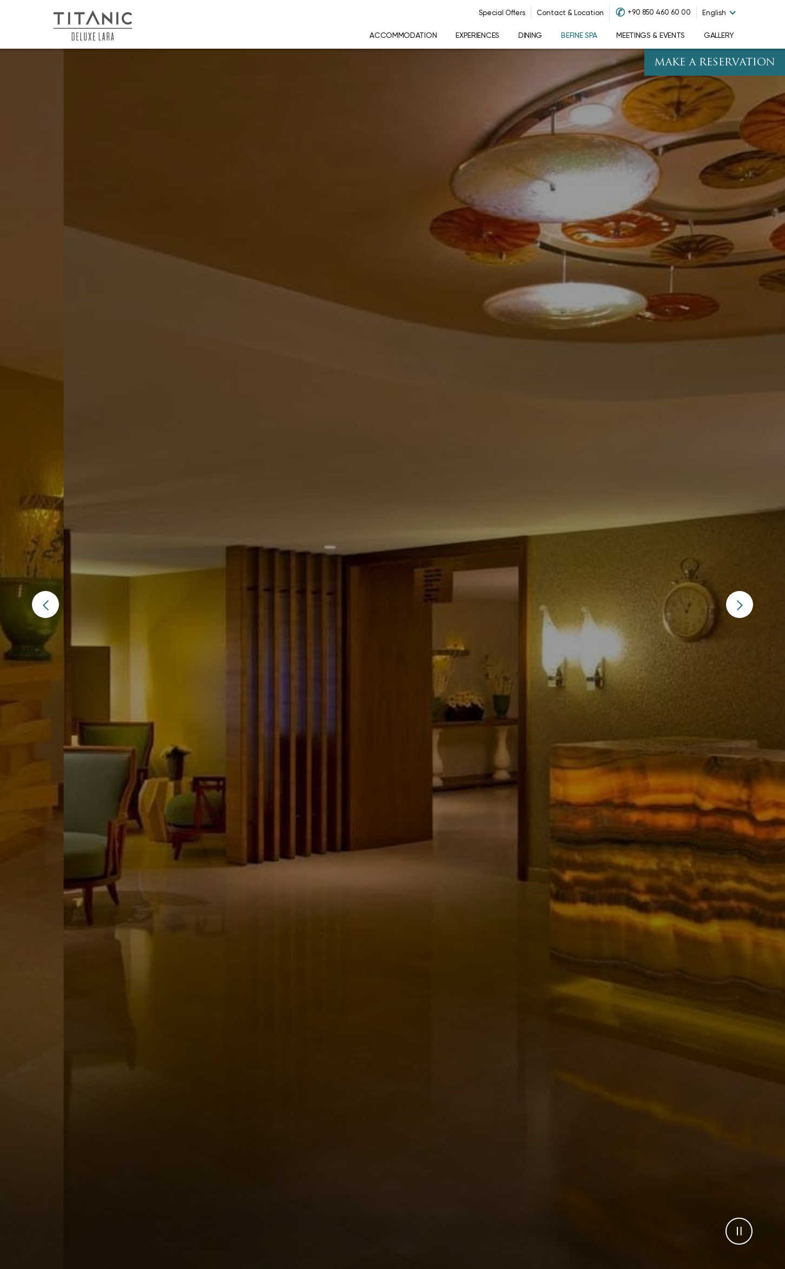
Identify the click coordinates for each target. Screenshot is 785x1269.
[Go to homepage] (92, 24)
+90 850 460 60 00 (659, 12)
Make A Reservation (714, 63)
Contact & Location (570, 13)
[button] (45, 604)
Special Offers (502, 13)
